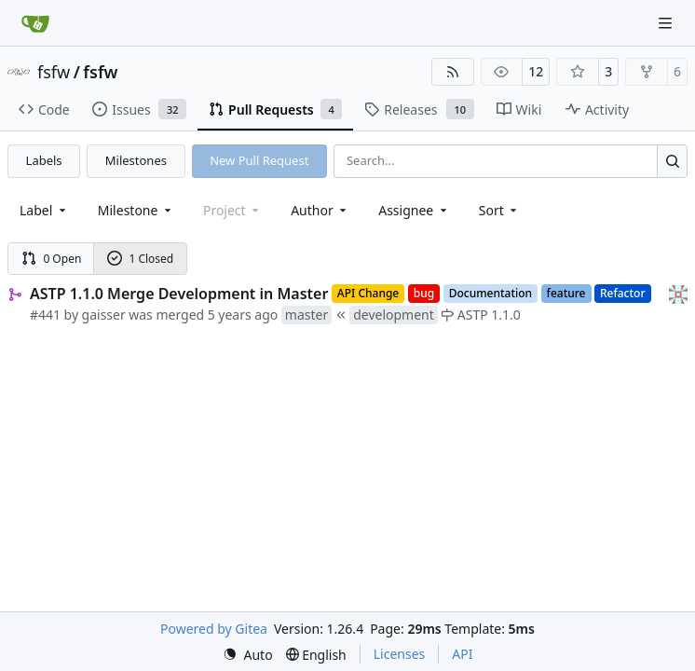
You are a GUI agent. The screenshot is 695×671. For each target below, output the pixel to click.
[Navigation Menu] (667, 22)
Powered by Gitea (213, 628)
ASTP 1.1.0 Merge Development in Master (179, 293)
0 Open (51, 259)
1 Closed (140, 259)
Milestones (136, 160)
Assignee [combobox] (414, 210)
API (462, 654)
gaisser (104, 314)
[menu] (500, 210)
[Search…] (672, 160)
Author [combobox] (320, 210)
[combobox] (44, 210)
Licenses (400, 654)
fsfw (53, 71)
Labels (44, 160)
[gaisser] (678, 293)
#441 (45, 314)
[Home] (35, 23)
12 (535, 71)
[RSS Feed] (452, 72)
